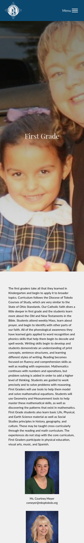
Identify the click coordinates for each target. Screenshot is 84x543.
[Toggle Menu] (75, 10)
